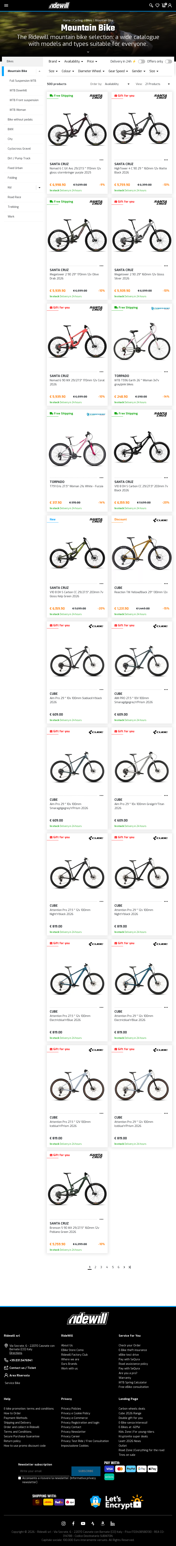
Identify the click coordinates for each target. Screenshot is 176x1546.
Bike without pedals (20, 119)
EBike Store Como (72, 1350)
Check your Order (130, 1345)
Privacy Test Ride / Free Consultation (85, 1441)
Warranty (125, 1378)
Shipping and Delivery (17, 1423)
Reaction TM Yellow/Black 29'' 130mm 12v (141, 592)
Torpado (121, 376)
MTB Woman (18, 110)
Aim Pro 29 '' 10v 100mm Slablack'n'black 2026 (76, 700)
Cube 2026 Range (130, 1413)
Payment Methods (15, 1418)
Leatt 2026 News (130, 1441)
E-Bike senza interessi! (133, 1423)
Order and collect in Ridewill (21, 1427)
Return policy (12, 1441)
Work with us (69, 1368)
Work (11, 216)
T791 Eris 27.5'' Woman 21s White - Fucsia (76, 486)
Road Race (14, 197)
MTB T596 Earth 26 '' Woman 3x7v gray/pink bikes (136, 382)
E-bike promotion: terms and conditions (29, 1409)
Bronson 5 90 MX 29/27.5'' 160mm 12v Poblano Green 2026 (74, 1230)
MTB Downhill (18, 90)
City (10, 139)
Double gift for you (131, 1418)
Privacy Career (70, 1436)
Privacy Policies (71, 1409)
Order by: (96, 84)
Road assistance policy (133, 1364)
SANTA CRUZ (59, 164)
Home (67, 20)
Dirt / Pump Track (19, 158)
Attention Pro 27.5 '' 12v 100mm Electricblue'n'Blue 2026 (70, 1018)
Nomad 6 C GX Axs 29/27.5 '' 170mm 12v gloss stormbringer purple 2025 (75, 170)
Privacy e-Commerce (74, 1418)
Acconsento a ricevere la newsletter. (59, 1480)
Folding (12, 178)
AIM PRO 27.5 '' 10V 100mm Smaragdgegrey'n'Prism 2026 (133, 700)
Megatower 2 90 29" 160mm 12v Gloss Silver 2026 (139, 276)
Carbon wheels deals (132, 1409)
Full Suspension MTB (23, 81)
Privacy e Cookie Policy (75, 1413)
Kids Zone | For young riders (136, 1432)
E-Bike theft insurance (133, 1350)
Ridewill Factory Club (74, 1355)
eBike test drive (129, 1355)
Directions (15, 1353)
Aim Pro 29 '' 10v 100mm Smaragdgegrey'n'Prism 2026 (69, 806)
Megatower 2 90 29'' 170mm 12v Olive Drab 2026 (74, 276)
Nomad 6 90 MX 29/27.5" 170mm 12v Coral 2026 (77, 382)
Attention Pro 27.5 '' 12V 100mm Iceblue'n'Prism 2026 (70, 1124)
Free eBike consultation (134, 1387)
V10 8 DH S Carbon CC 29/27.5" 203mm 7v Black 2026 (141, 488)
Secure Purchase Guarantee (21, 1436)
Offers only (155, 61)
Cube (118, 588)
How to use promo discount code (25, 1446)
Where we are (70, 1359)
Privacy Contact (71, 1427)
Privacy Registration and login (80, 1423)
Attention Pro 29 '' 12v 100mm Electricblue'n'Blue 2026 (133, 1018)
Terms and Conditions (18, 1432)
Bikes (89, 20)
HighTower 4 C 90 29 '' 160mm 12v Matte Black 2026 (140, 170)
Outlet (123, 1446)
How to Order (12, 1413)
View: (139, 84)
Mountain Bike (104, 20)
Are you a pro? (128, 1373)
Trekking (13, 207)
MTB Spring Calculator (133, 1382)
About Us (67, 1345)
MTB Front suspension (24, 100)
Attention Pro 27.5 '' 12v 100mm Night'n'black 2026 (70, 912)
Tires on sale (127, 1455)
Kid (9, 187)
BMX (11, 129)
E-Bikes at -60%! (129, 1427)
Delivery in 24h (121, 61)
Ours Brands (69, 1364)
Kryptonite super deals (133, 1436)
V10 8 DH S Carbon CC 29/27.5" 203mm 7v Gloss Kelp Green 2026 (76, 594)
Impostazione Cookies (75, 1446)
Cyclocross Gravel (19, 149)
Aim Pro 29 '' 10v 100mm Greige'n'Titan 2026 (139, 806)
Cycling (78, 20)
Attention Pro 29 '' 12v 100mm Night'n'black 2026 (133, 912)
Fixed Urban (15, 168)
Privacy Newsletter (73, 1432)
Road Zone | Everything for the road (141, 1450)
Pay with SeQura (129, 1359)
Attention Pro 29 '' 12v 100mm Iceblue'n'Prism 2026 (133, 1124)
